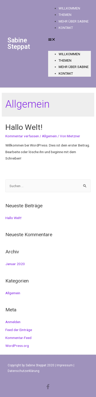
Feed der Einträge (18, 330)
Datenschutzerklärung (23, 371)
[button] (69, 39)
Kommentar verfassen (22, 136)
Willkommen (69, 54)
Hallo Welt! (23, 127)
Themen (65, 60)
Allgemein (49, 136)
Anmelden (12, 322)
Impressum (65, 365)
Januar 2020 (15, 264)
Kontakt (66, 28)
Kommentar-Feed (18, 338)
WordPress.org (17, 346)
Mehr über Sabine (74, 21)
